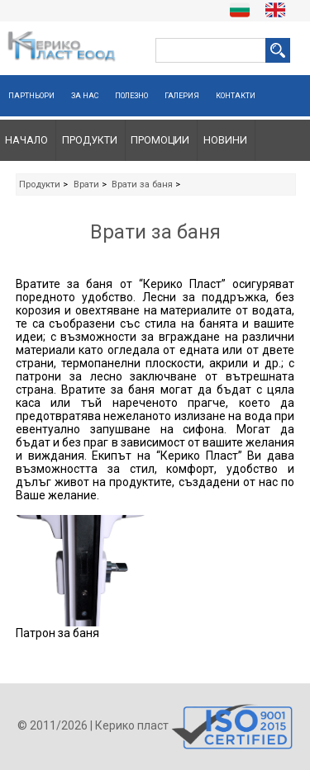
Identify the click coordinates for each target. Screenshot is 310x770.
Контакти (235, 96)
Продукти (89, 140)
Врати (86, 184)
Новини (225, 140)
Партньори (31, 96)
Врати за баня (142, 184)
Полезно (131, 96)
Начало (26, 140)
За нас (84, 96)
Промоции (160, 140)
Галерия (182, 96)
